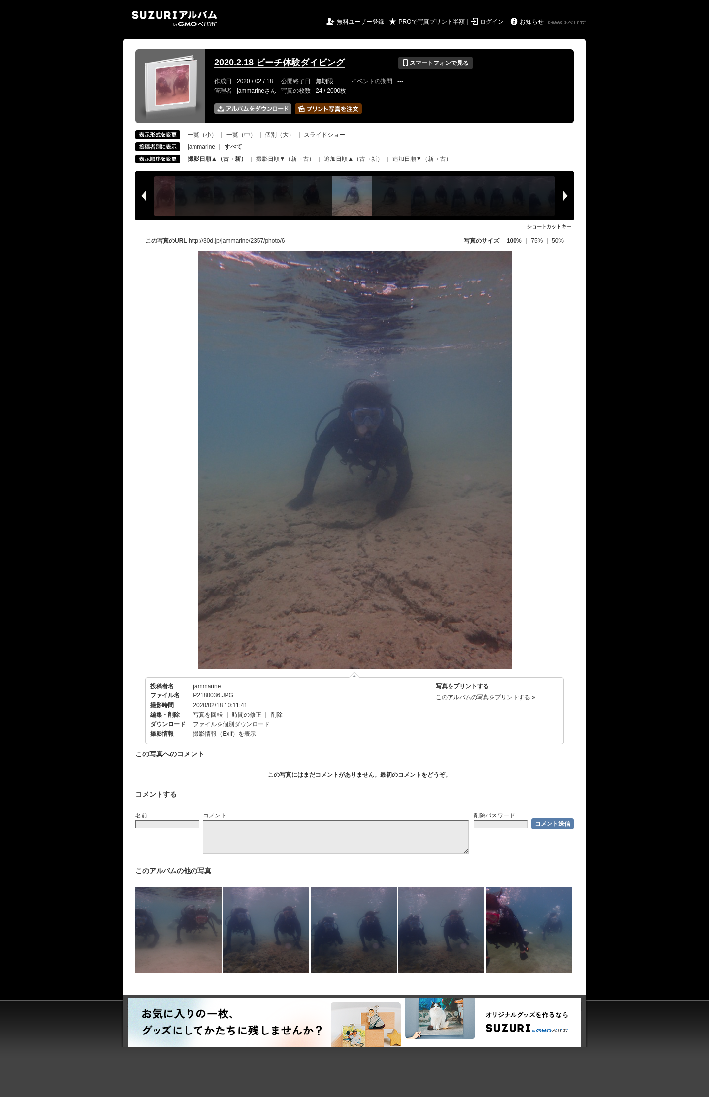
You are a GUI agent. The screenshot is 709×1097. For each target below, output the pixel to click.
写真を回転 (208, 714)
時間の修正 (246, 714)
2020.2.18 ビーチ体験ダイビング (279, 62)
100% (514, 240)
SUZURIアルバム (174, 18)
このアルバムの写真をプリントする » (485, 697)
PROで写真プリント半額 (432, 21)
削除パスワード (494, 815)
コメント (214, 815)
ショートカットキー (549, 226)
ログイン (492, 21)
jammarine (201, 146)
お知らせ (532, 21)
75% (537, 240)
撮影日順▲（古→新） (217, 159)
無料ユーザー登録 (360, 21)
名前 (141, 815)
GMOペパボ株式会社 (567, 23)
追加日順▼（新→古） (421, 159)
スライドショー (324, 134)
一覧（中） (241, 134)
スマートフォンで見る (435, 63)
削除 (277, 714)
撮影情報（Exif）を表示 (224, 733)
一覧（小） (202, 134)
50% (558, 240)
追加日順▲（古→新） (353, 159)
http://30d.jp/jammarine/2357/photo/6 (237, 240)
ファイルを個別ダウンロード (231, 724)
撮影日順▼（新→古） (285, 159)
